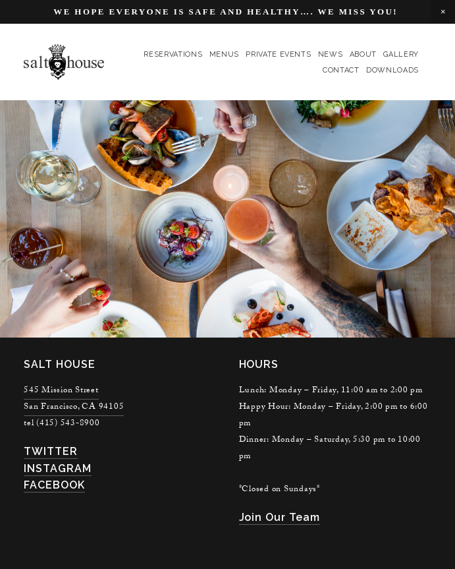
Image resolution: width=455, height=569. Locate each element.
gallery (401, 54)
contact (341, 70)
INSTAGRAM (58, 468)
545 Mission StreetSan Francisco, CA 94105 (74, 399)
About (363, 54)
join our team (279, 517)
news (330, 54)
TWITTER (51, 451)
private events (278, 54)
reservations (173, 54)
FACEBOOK (54, 485)
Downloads (392, 70)
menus (224, 54)
